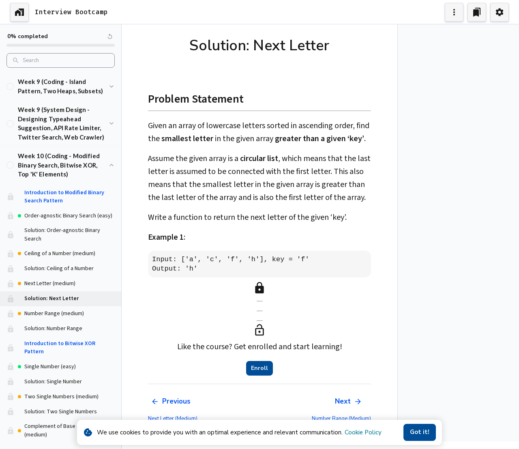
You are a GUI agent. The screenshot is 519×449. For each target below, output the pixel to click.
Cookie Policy (363, 432)
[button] (60, 78)
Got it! (419, 432)
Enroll (259, 368)
